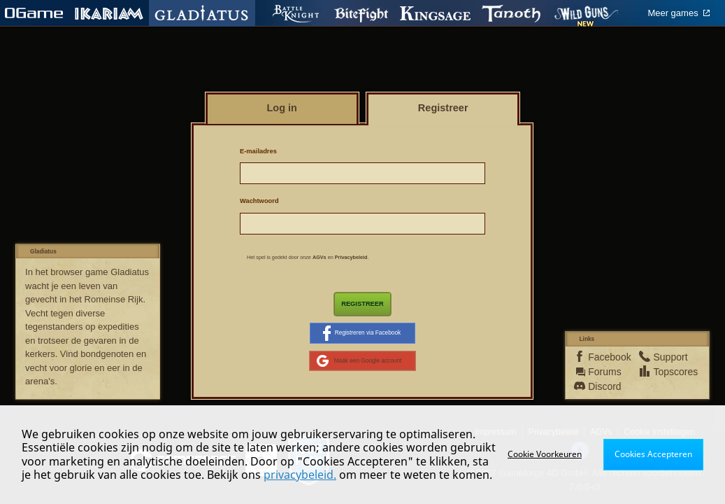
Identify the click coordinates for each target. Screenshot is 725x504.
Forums (603, 371)
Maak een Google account (359, 361)
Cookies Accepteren (653, 454)
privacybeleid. (300, 474)
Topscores (668, 371)
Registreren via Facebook (362, 333)
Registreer (362, 303)
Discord (603, 386)
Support (668, 357)
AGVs (319, 257)
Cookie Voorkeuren (545, 454)
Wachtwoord (259, 200)
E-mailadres (258, 151)
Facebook (603, 357)
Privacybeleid (351, 257)
